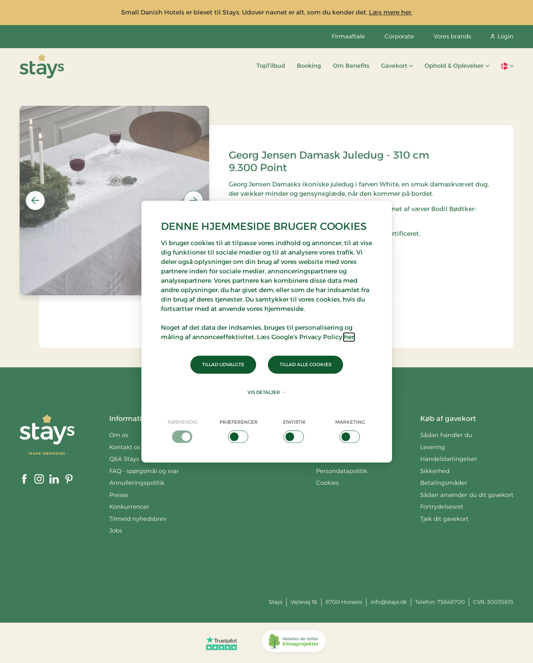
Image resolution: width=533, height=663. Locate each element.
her (349, 337)
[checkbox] (183, 431)
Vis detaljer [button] (266, 392)
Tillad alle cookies (305, 364)
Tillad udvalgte (223, 364)
